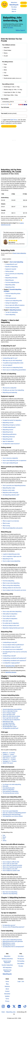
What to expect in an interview (11, 521)
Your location (4, 99)
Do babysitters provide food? (10, 728)
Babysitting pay (9, 280)
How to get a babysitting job (10, 463)
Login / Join (20, 981)
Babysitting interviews (11, 277)
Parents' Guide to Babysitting (19, 253)
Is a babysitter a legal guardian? (11, 663)
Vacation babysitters (7, 965)
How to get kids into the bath (10, 718)
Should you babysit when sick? (11, 625)
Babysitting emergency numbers (11, 425)
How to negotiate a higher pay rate (12, 556)
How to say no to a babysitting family (13, 367)
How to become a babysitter (10, 458)
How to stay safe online (9, 616)
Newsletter (7, 993)
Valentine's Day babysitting (10, 893)
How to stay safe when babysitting (12, 611)
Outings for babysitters (11, 303)
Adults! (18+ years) (8, 763)
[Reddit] (25, 1006)
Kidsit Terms (13, 119)
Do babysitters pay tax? (9, 925)
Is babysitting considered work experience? (14, 660)
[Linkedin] (19, 1006)
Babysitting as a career (9, 943)
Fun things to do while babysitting (12, 784)
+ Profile (23, 3)
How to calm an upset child (10, 863)
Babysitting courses (8, 422)
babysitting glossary (10, 672)
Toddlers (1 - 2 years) (8, 754)
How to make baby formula (10, 711)
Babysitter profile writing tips (10, 492)
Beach (4, 837)
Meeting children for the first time (12, 587)
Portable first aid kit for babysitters (12, 420)
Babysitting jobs (14, 4)
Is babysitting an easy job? (10, 642)
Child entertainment (10, 298)
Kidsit (3, 1012)
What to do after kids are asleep (11, 716)
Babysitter (6, 47)
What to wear (6, 523)
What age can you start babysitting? (12, 360)
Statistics (7, 986)
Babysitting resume (8, 429)
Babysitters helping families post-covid (13, 628)
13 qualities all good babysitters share (13, 363)
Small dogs (11, 86)
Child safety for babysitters (10, 614)
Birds (5, 70)
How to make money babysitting (11, 561)
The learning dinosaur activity (11, 793)
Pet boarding (20, 961)
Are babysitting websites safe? (11, 495)
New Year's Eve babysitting (10, 892)
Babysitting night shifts (9, 725)
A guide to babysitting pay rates (11, 554)
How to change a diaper (9, 713)
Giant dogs (11, 95)
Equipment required (10, 269)
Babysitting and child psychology (11, 814)
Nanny (5, 53)
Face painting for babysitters (10, 791)
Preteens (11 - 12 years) (9, 759)
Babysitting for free (8, 558)
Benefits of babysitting (11, 266)
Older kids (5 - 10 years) (9, 758)
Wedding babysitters (7, 958)
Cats (5, 67)
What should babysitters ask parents (12, 528)
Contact (7, 991)
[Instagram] (3, 1006)
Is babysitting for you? (11, 264)
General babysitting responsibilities (12, 709)
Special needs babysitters (7, 961)
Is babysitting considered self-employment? (14, 658)
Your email (4, 113)
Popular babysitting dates (12, 307)
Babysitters (14, 2)
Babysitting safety (10, 284)
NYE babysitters (7, 967)
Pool (4, 839)
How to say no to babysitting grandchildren (14, 370)
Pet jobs (14, 9)
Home (7, 981)
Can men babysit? (7, 365)
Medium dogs (13, 89)
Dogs (5, 64)
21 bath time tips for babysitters (11, 719)
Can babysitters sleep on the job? (12, 647)
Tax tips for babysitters (11, 312)
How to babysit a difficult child (11, 862)
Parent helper (7, 50)
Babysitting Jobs (10, 1012)
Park (4, 835)
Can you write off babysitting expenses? (13, 927)
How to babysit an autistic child (11, 870)
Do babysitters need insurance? (11, 443)
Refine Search (20, 30)
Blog (7, 984)
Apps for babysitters (8, 441)
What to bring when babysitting (11, 585)
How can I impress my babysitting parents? (14, 812)
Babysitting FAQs (10, 287)
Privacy (7, 1001)
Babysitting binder (7, 439)
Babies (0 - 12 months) (9, 752)
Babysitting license (8, 432)
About (7, 989)
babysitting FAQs (10, 666)
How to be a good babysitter (10, 811)
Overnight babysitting (8, 723)
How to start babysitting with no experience (14, 460)
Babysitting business (15, 310)
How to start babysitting (16, 262)
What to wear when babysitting (11, 583)
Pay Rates (10, 27)
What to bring (6, 525)
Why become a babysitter (9, 388)
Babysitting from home (9, 945)
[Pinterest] (8, 1006)
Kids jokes (5, 786)
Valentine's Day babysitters (7, 970)
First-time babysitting (8, 580)
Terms (7, 998)
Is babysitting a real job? (9, 656)
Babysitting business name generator (13, 941)
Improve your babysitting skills (13, 300)
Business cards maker (9, 490)
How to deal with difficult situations (15, 305)
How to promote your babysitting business (14, 485)
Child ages (8, 296)
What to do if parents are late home (12, 867)
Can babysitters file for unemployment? (13, 946)
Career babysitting (10, 314)
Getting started (9, 271)
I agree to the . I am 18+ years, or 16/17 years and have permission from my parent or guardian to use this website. (13, 121)
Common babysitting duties (12, 293)
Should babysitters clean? (10, 726)
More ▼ (14, 11)
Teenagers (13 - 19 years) (9, 761)
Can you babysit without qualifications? (13, 644)
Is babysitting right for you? (10, 358)
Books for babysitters (8, 789)
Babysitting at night (8, 721)
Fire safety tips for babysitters (11, 623)
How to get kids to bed (9, 714)
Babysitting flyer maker (9, 488)
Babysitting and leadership (10, 392)
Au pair (6, 56)
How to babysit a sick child (10, 869)
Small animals (12, 78)
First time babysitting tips (12, 282)
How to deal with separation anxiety (12, 865)
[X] (14, 1006)
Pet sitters (14, 7)
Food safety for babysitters (10, 618)
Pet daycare (21, 958)
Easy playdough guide (8, 788)
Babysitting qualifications (9, 434)
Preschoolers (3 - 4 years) (10, 756)
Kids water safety (7, 621)
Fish (5, 72)
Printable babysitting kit (9, 427)
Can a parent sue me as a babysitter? (13, 649)
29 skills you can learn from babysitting (13, 390)
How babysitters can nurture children (13, 816)
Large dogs (12, 92)
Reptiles (6, 75)
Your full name (5, 107)
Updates (7, 996)
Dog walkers (20, 963)
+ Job (23, 6)
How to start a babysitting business (12, 939)
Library (4, 840)
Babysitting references (9, 436)
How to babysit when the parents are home (14, 590)
